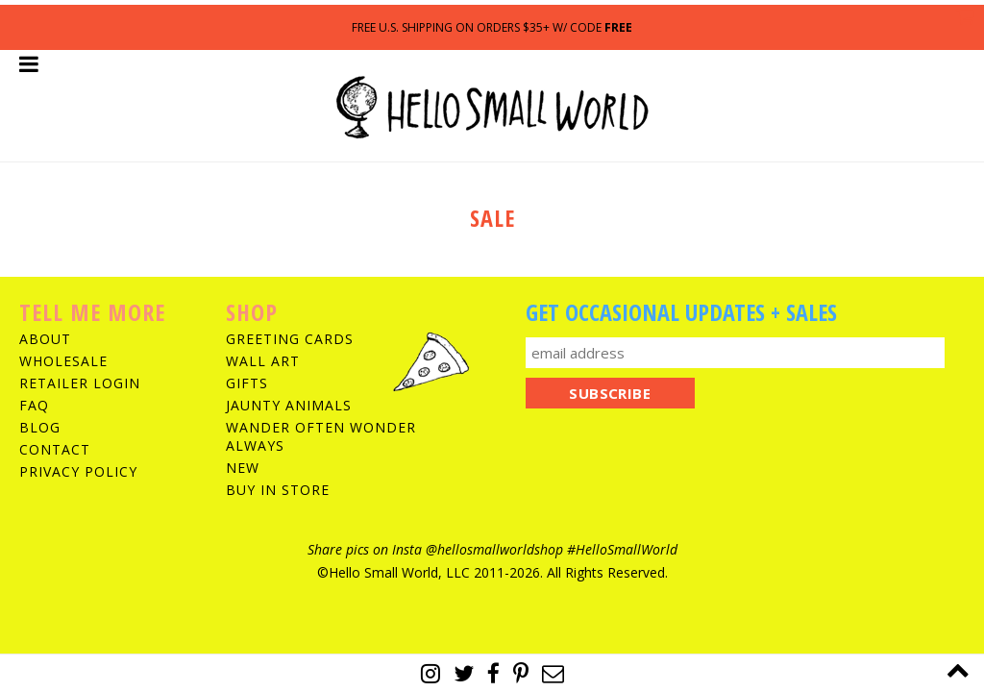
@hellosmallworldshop (494, 549)
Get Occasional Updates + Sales (681, 312)
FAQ (34, 405)
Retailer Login (79, 383)
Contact (54, 449)
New (242, 467)
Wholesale (63, 361)
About (45, 339)
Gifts (247, 383)
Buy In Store (278, 490)
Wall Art (263, 361)
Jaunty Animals (289, 405)
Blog (40, 427)
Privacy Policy (78, 471)
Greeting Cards (290, 339)
